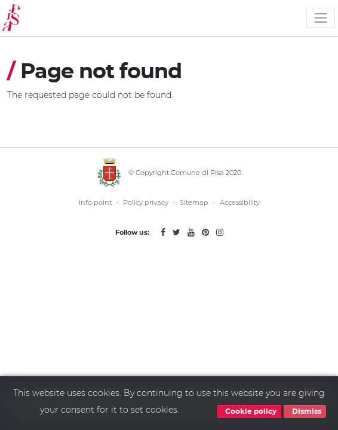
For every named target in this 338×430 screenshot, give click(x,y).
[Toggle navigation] (320, 18)
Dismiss (304, 411)
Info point (95, 202)
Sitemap (194, 202)
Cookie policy (249, 411)
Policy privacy (145, 202)
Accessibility (240, 202)
